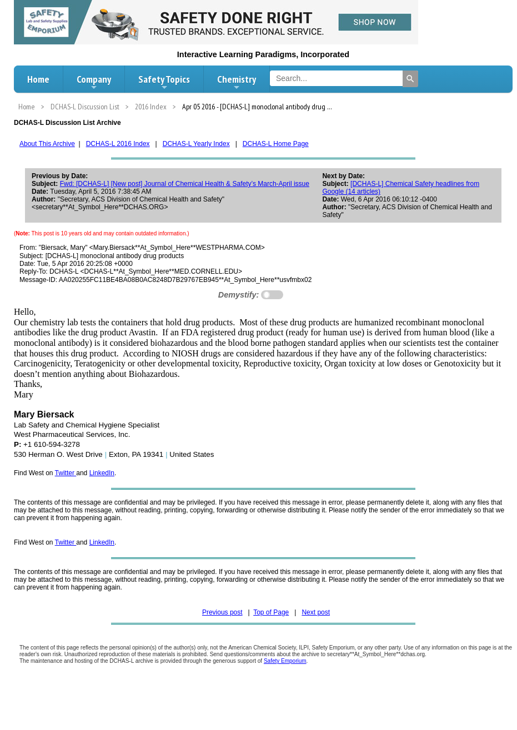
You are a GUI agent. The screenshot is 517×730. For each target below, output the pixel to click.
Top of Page (271, 612)
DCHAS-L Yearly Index (196, 144)
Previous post (222, 612)
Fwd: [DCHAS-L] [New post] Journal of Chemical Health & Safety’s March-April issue (184, 184)
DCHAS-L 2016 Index (118, 144)
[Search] (410, 79)
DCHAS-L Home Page (276, 144)
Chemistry (236, 82)
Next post (316, 612)
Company (94, 82)
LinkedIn (101, 473)
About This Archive (47, 144)
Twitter (66, 473)
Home (38, 79)
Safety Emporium (285, 661)
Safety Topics (164, 82)
